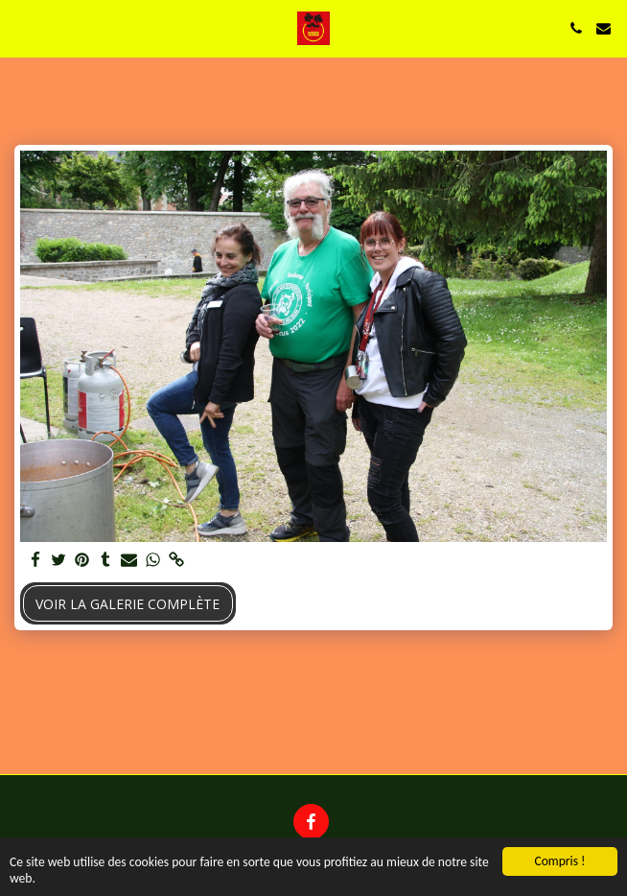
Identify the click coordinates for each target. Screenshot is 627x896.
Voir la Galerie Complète (127, 604)
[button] (21, 27)
